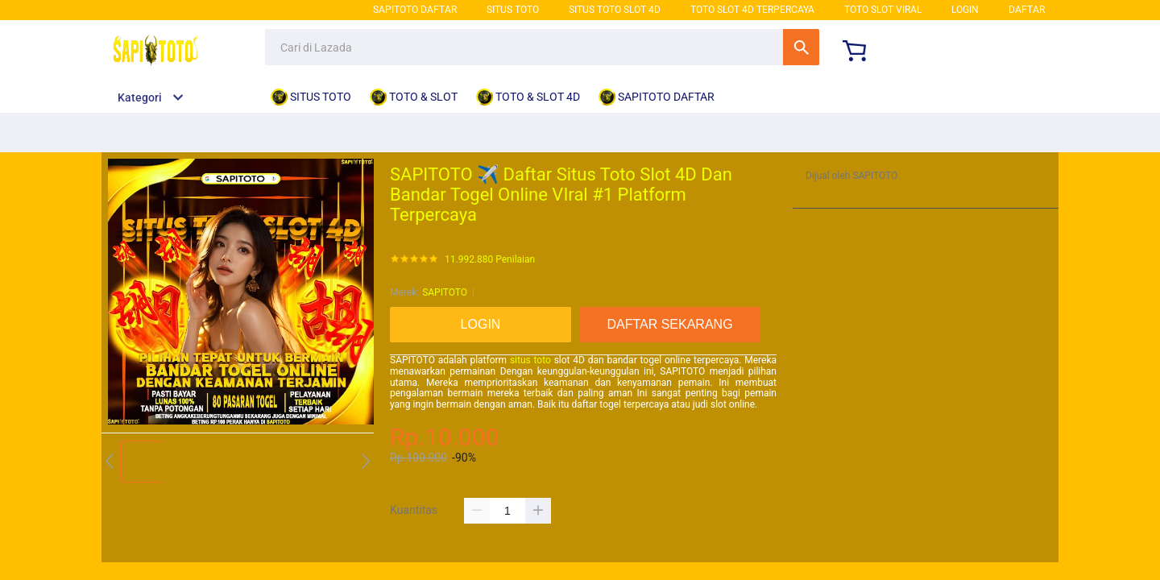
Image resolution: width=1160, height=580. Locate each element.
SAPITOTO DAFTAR (415, 9)
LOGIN (965, 9)
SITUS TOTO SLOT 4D (615, 9)
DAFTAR (1027, 9)
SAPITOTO (444, 292)
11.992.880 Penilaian (490, 260)
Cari (801, 47)
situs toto (530, 360)
